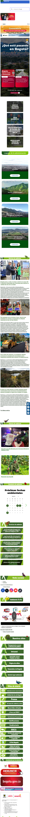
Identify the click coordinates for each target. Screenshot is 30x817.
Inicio (4, 24)
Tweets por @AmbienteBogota (6, 585)
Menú (28, 24)
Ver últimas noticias (5, 411)
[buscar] (20, 9)
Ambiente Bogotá (6, 588)
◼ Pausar (5, 35)
